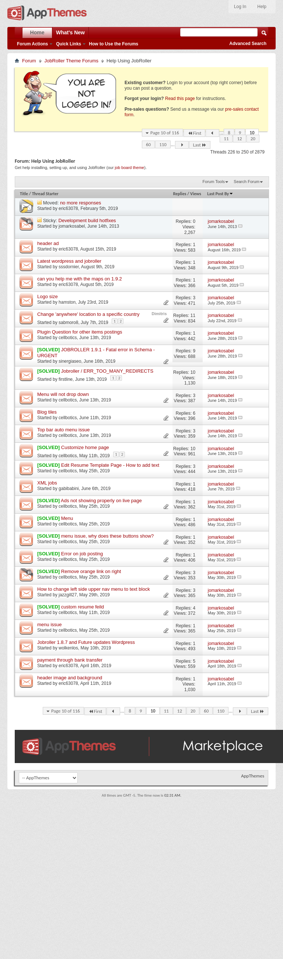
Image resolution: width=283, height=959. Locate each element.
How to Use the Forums (113, 43)
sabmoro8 (68, 322)
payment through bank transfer (69, 660)
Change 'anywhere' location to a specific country (88, 314)
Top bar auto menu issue (63, 429)
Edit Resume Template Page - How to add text (110, 465)
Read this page (180, 98)
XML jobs (47, 483)
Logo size (47, 296)
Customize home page (85, 447)
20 (253, 138)
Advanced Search (247, 43)
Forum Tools (214, 181)
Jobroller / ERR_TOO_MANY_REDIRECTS (107, 371)
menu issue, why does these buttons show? (107, 536)
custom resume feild (82, 607)
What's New (70, 32)
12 (239, 138)
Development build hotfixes (87, 220)
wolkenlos (68, 648)
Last (199, 145)
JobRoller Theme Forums (71, 60)
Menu (67, 518)
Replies (179, 193)
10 (251, 132)
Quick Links (68, 43)
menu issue (49, 624)
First (195, 133)
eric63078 (68, 208)
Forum (29, 60)
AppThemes (252, 776)
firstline (66, 379)
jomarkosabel (72, 226)
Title (24, 193)
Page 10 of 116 (164, 132)
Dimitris (159, 313)
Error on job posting (82, 553)
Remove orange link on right (91, 571)
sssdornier (69, 266)
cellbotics (68, 337)
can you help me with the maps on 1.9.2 (79, 279)
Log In (240, 6)
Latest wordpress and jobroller (69, 261)
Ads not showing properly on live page (101, 500)
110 (163, 144)
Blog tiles (47, 412)
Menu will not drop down (63, 394)
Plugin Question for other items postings (79, 332)
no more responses (80, 203)
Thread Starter (45, 193)
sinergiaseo (70, 361)
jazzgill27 (68, 594)
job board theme (129, 167)
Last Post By (220, 193)
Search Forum (246, 181)
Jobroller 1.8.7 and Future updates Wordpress (86, 642)
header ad (48, 243)
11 (226, 138)
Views (195, 193)
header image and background (69, 677)
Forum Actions (32, 43)
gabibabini (69, 488)
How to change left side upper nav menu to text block (93, 589)
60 (148, 144)
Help (261, 6)
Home (37, 32)
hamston (67, 302)
